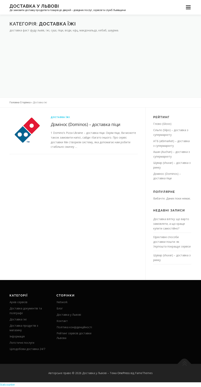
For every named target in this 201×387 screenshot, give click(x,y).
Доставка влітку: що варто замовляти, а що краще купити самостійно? (171, 223)
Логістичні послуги (22, 342)
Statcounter (7, 384)
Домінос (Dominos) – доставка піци (85, 124)
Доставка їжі (60, 117)
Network (62, 302)
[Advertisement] (101, 62)
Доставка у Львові (34, 6)
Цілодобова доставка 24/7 (27, 349)
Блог (60, 308)
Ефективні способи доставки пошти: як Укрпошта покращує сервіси (172, 241)
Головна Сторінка (20, 102)
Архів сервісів (18, 302)
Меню (188, 7)
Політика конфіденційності (74, 327)
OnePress (123, 373)
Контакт (62, 321)
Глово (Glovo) (162, 124)
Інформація (17, 336)
